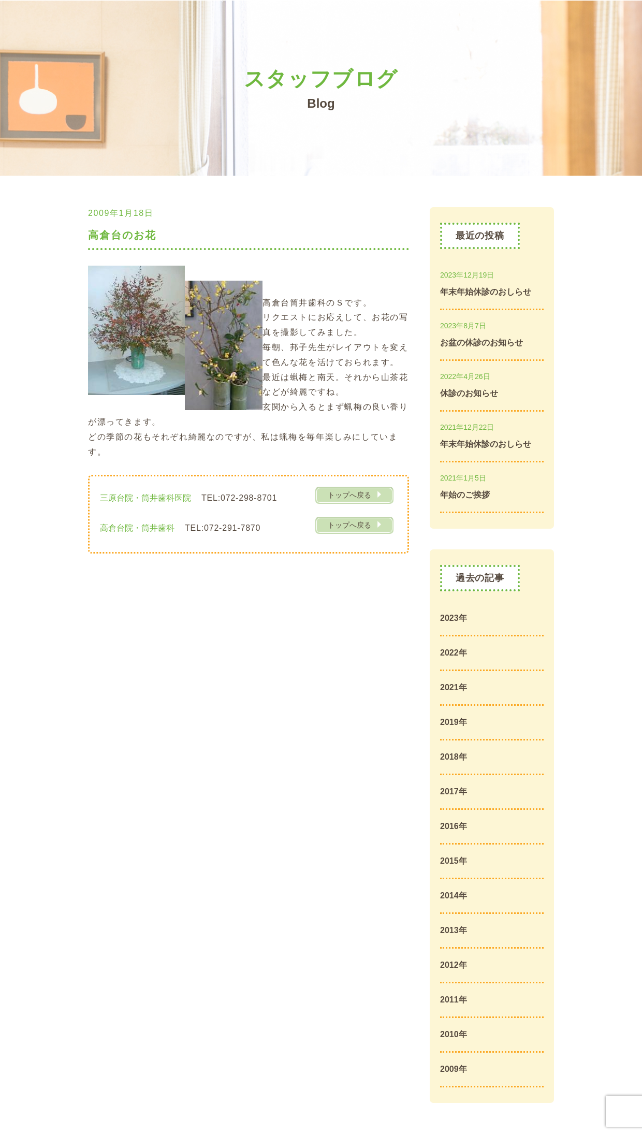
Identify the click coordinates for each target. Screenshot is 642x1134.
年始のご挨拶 (465, 494)
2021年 (453, 687)
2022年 (453, 652)
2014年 (453, 895)
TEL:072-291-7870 (222, 528)
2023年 (453, 618)
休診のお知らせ (469, 393)
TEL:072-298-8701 (239, 497)
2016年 (453, 826)
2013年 (453, 930)
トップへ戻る (349, 495)
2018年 (453, 756)
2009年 (453, 1069)
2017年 (453, 791)
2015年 (453, 860)
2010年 (453, 1034)
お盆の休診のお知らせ (481, 342)
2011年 (453, 999)
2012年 (453, 965)
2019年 (453, 722)
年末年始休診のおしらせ (485, 291)
